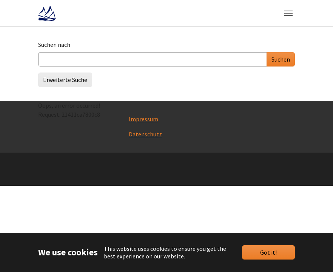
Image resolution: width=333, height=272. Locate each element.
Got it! (268, 252)
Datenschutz (145, 134)
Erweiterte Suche (65, 79)
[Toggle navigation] (288, 13)
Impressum (143, 119)
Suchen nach (54, 44)
